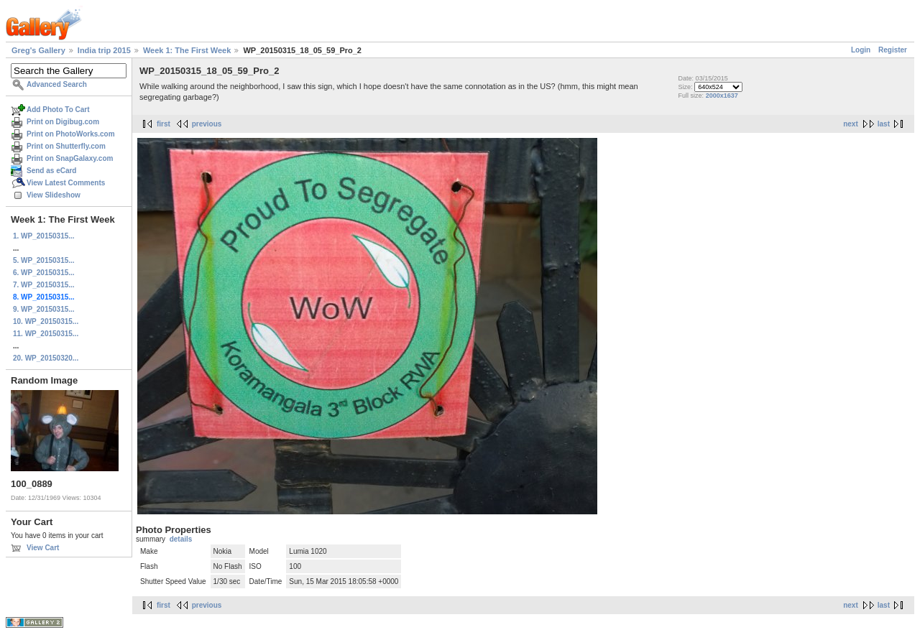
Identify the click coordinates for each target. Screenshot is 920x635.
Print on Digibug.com (63, 122)
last (884, 124)
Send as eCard (51, 171)
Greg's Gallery (38, 50)
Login (860, 50)
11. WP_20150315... (45, 334)
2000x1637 (722, 95)
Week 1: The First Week (187, 50)
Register (892, 50)
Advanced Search (57, 84)
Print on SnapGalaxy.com (70, 158)
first (163, 124)
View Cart (43, 548)
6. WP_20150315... (44, 273)
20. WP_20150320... (45, 358)
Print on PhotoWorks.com (71, 134)
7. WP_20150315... (44, 285)
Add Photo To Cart (58, 109)
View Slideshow (53, 195)
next (850, 124)
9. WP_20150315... (44, 309)
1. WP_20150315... (44, 236)
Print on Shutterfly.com (66, 146)
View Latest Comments (66, 183)
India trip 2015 (104, 50)
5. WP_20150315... (44, 260)
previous (207, 124)
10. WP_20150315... (45, 321)
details (181, 539)
